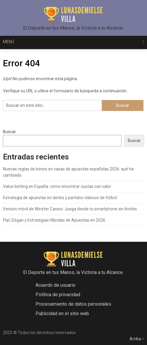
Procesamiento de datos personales (73, 304)
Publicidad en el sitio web (62, 313)
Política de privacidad (57, 294)
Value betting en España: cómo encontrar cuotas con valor (57, 186)
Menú (8, 41)
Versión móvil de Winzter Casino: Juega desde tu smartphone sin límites (70, 209)
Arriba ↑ (137, 338)
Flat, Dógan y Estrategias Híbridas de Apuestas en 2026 (54, 220)
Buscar (9, 131)
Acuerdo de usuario (55, 285)
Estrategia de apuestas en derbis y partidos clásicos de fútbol (60, 197)
